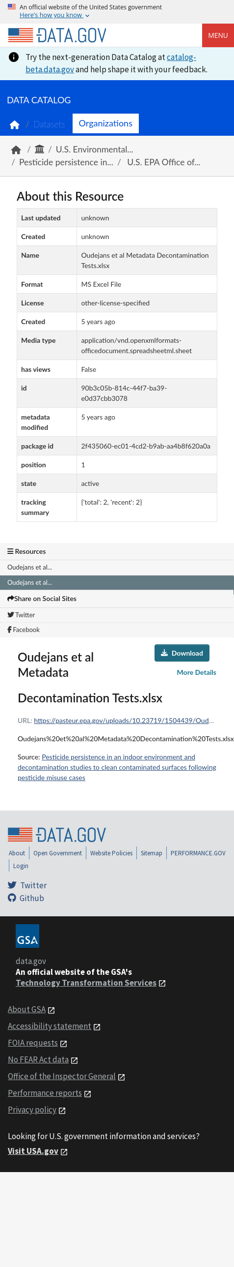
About (17, 853)
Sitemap (151, 853)
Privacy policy (32, 1109)
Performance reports (45, 1092)
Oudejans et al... (29, 567)
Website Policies (111, 853)
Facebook (23, 630)
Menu (218, 35)
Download (182, 653)
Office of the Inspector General (62, 1076)
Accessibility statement (49, 1026)
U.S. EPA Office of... (163, 162)
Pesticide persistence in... (66, 162)
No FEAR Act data (38, 1059)
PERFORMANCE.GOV (198, 853)
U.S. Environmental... (94, 149)
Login (20, 866)
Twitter (21, 615)
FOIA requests (33, 1042)
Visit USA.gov (33, 1151)
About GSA (27, 1009)
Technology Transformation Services (86, 982)
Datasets (49, 124)
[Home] (57, 35)
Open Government (57, 853)
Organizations (105, 123)
